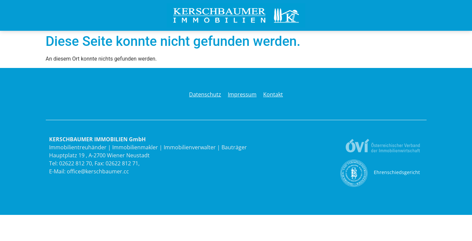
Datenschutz (205, 94)
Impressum (242, 94)
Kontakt (273, 94)
